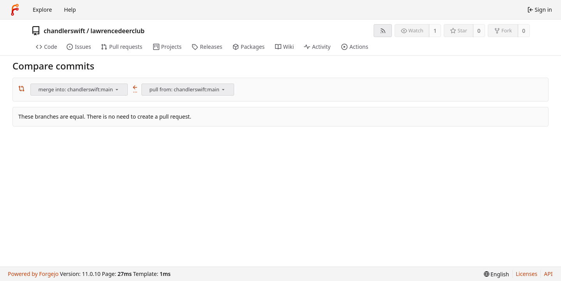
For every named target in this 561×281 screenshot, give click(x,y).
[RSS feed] (383, 30)
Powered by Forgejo (33, 273)
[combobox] (79, 90)
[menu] (117, 89)
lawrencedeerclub (117, 31)
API (548, 273)
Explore (42, 9)
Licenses (527, 273)
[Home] (15, 10)
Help (70, 9)
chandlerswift (64, 31)
